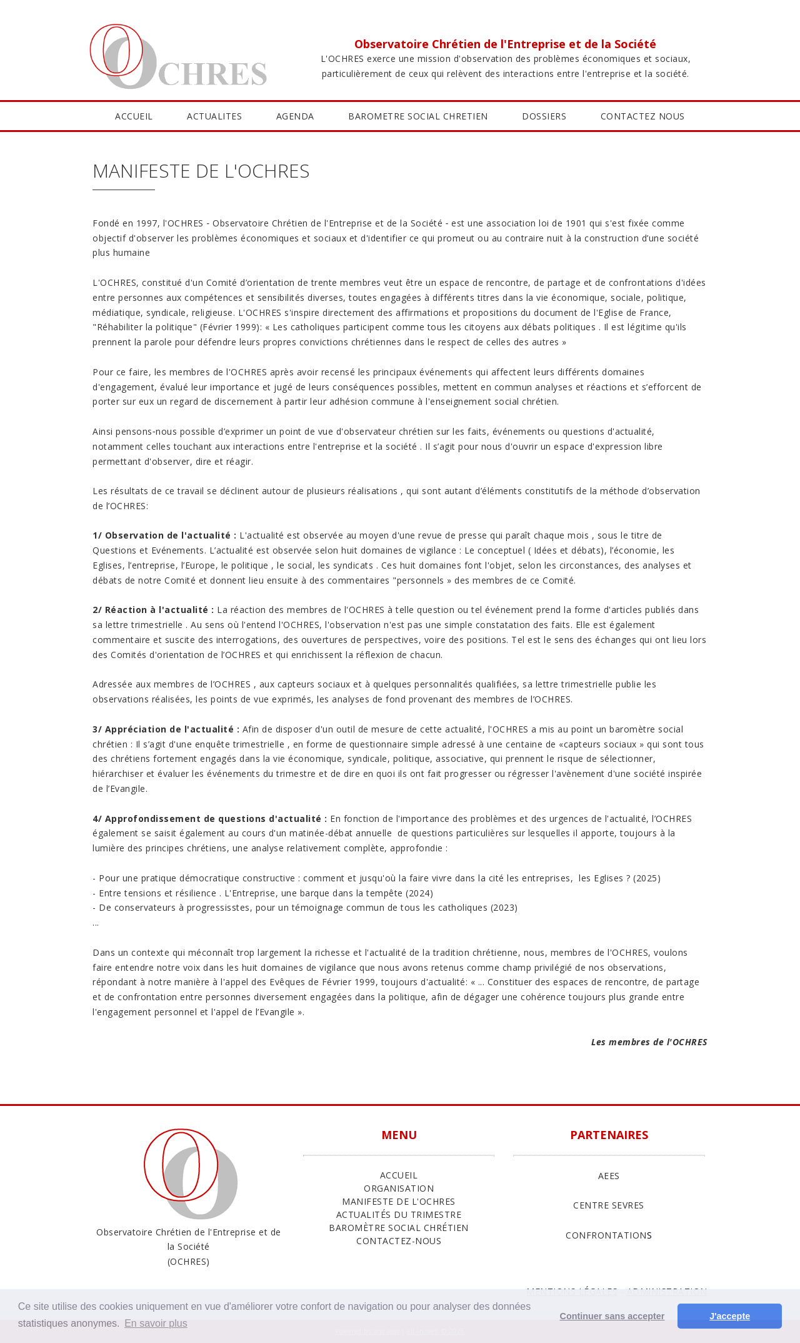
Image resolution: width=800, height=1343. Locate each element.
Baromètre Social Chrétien (399, 1228)
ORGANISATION (399, 1188)
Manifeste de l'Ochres (399, 1201)
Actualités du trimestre (399, 1214)
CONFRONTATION (606, 1235)
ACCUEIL (134, 116)
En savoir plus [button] (156, 1323)
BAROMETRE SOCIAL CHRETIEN (418, 116)
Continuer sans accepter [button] (612, 1316)
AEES (609, 1176)
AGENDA (295, 116)
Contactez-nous (398, 1241)
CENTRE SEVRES (608, 1205)
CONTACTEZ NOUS (643, 116)
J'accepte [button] (729, 1316)
